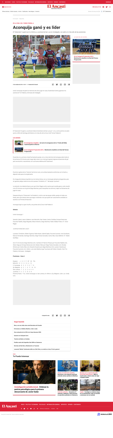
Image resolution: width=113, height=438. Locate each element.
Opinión (56, 2)
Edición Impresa (13, 11)
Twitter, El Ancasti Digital (24, 408)
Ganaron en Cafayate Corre (21, 335)
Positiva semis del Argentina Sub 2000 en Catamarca (28, 342)
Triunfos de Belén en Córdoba (22, 339)
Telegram (37, 408)
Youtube (31, 408)
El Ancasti (15, 18)
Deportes (50, 2)
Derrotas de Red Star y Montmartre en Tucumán (26, 346)
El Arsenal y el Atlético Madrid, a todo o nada (25, 328)
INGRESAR (108, 2)
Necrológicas (31, 11)
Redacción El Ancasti (33, 84)
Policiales (31, 2)
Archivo (20, 11)
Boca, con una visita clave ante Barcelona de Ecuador (28, 325)
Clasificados (25, 11)
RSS (57, 408)
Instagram (27, 408)
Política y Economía (21, 2)
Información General (41, 2)
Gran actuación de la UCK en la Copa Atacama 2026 (27, 332)
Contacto (37, 11)
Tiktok (34, 408)
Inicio (13, 2)
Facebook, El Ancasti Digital (21, 408)
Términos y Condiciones (44, 408)
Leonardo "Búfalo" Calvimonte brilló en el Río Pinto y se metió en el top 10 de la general (36, 349)
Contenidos (62, 2)
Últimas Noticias (6, 11)
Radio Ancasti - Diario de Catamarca (6, 7)
